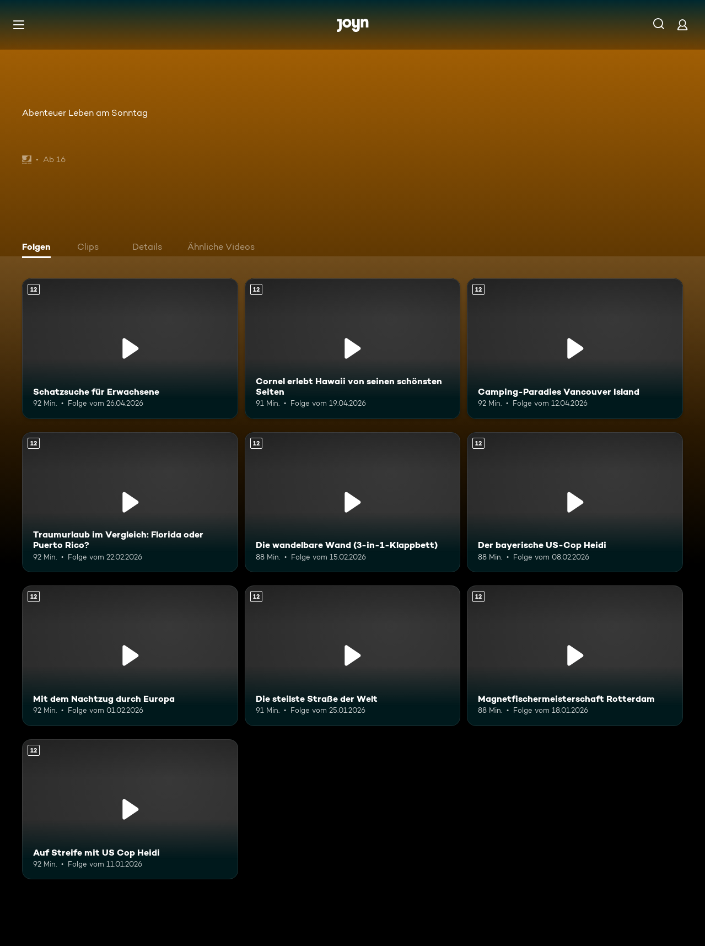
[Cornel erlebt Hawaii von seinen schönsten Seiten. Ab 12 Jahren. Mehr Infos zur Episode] (353, 348)
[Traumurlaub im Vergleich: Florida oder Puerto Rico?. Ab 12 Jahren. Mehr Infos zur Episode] (130, 502)
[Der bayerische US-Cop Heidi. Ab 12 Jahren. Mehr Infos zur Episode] (575, 502)
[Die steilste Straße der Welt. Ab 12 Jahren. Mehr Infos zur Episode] (353, 655)
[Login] (682, 24)
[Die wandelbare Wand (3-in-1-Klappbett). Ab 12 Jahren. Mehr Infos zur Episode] (353, 502)
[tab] (39, 248)
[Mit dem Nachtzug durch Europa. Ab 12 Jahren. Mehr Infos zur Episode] (130, 655)
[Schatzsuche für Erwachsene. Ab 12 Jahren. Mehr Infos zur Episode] (130, 348)
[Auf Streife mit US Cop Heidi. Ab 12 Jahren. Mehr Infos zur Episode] (130, 809)
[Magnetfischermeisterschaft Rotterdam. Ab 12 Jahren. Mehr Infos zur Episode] (575, 655)
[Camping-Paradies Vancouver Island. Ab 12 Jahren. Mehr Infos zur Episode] (575, 348)
